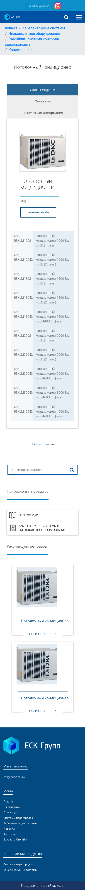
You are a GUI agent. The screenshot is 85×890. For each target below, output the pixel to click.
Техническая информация (42, 113)
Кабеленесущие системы (43, 28)
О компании (11, 807)
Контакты (9, 834)
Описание (43, 101)
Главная (10, 28)
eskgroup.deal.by (39, 5)
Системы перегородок (18, 818)
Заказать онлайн (38, 212)
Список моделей (42, 90)
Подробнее (42, 634)
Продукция (10, 812)
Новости (9, 829)
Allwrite (60, 886)
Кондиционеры (21, 50)
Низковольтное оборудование (34, 33)
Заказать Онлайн (15, 839)
